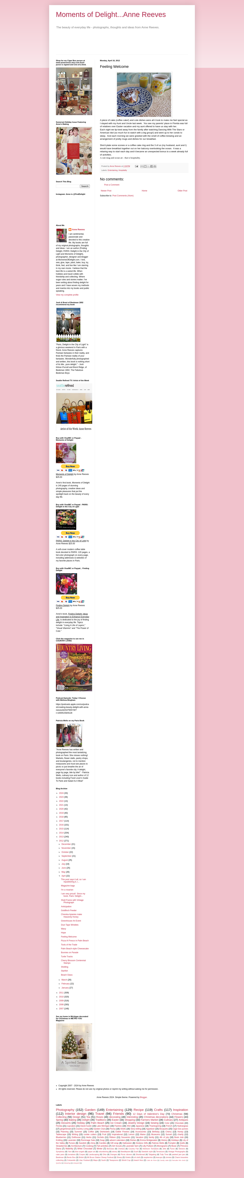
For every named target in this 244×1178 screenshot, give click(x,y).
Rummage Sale (88, 1140)
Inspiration (180, 1110)
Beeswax (110, 1149)
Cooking (89, 1146)
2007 (61, 1008)
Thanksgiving (155, 1126)
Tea (88, 1117)
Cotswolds (71, 1160)
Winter (100, 1148)
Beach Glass (67, 975)
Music (174, 1146)
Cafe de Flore (152, 1160)
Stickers (182, 1149)
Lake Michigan (103, 1126)
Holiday (81, 1123)
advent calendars (117, 1140)
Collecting (61, 1117)
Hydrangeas (182, 1126)
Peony (113, 1129)
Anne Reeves (78, 229)
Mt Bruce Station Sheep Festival (100, 1157)
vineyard (76, 1163)
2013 (61, 837)
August (65, 860)
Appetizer (150, 1129)
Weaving (67, 1163)
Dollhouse (76, 1137)
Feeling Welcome (69, 937)
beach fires (138, 1160)
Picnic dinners (126, 1154)
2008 (61, 1004)
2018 (61, 817)
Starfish (64, 971)
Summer (78, 1132)
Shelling (64, 967)
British (81, 1157)
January (65, 988)
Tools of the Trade (69, 945)
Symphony (60, 1152)
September (67, 856)
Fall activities (102, 1146)
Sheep (119, 1157)
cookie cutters (90, 1134)
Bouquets (163, 1129)
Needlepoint (125, 1152)
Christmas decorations (156, 1117)
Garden (90, 1110)
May (64, 872)
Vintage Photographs (176, 1152)
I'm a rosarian (67, 890)
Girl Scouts (117, 1146)
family (151, 1137)
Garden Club (99, 1129)
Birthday (156, 1132)
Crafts (158, 1110)
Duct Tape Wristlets (69, 925)
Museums (155, 1134)
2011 (61, 993)
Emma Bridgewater (148, 1140)
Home (144, 191)
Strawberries (61, 1146)
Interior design (75, 1113)
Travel (99, 1113)
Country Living (82, 1129)
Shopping (130, 1119)
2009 (61, 1000)
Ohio (105, 1154)
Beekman (60, 1157)
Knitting (59, 1140)
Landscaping (94, 1154)
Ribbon (112, 1137)
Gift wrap (114, 1143)
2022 (61, 801)
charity (180, 1134)
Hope (63, 932)
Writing (75, 1134)
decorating (114, 1117)
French (169, 1126)
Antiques (183, 1119)
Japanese (140, 1126)
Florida (59, 1126)
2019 (61, 813)
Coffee (91, 1132)
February (66, 984)
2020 (61, 809)
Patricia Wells (158, 1143)
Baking (72, 1119)
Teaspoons (113, 1160)
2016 (61, 825)
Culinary (168, 1119)
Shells (123, 1129)
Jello (164, 1149)
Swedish (82, 1143)
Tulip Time (164, 1154)
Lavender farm (132, 1146)
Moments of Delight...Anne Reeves (111, 14)
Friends (118, 1113)
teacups (159, 1157)
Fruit (104, 1134)
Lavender (72, 1140)
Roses (99, 1117)
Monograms (162, 1146)
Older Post (182, 191)
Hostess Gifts (142, 1143)
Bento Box (71, 1157)
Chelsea (121, 1149)
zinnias (168, 1157)
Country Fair (133, 1149)
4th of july (164, 1137)
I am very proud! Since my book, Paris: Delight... (73, 894)
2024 (61, 793)
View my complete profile (67, 295)
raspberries (148, 1157)
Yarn (70, 1152)
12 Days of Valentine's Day (149, 1114)
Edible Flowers (122, 1132)
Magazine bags (68, 886)
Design (76, 1117)
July (64, 864)
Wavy (63, 929)
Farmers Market (149, 1119)
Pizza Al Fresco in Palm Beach (75, 940)
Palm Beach (97, 1123)
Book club (179, 1137)
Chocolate (179, 1123)
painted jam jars (178, 1154)
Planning (65, 1132)
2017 (61, 821)
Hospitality (122, 170)
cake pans (60, 1154)
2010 (61, 997)
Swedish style (147, 1152)
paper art (91, 1152)
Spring (59, 1119)
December (67, 844)
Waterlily (69, 1148)
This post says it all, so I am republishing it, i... (73, 880)
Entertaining (113, 170)
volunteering (104, 1152)
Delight (86, 1119)
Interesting (132, 1117)
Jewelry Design (136, 1123)
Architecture (76, 1146)
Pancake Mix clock (179, 1160)
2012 (61, 841)
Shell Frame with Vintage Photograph (72, 901)
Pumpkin (172, 1143)
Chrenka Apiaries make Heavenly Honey (71, 915)
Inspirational (117, 1134)
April (64, 876)
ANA (129, 1126)
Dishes (133, 1140)
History (164, 1140)
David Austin (86, 1126)
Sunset (169, 1134)
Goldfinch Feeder (69, 910)
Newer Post (106, 191)
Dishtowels (105, 1132)
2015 (61, 829)
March (65, 980)
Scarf (136, 1152)
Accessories (140, 1132)
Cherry (169, 1132)
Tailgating (152, 1154)
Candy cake (164, 1160)
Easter (115, 1119)
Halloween (127, 1143)
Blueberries (61, 1137)
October (65, 852)
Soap (102, 1140)
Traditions (100, 1119)
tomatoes (71, 1154)
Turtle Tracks (67, 956)
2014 (61, 833)
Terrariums (160, 1152)
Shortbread (140, 1154)
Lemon (131, 1134)
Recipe (139, 1110)
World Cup (126, 1160)
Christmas (176, 1114)
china (92, 1143)
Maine (143, 1134)
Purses (72, 1143)
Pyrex (172, 1149)
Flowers (178, 1117)
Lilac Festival (84, 1160)
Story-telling (135, 1129)
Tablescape (61, 1134)
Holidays (175, 1140)
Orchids (100, 1137)
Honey (180, 1132)
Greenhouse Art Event (71, 921)
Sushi (103, 1160)
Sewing (155, 1123)
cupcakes (71, 1126)
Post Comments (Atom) (123, 195)
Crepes (82, 1154)
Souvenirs (125, 1137)
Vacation (139, 1137)
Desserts (66, 1123)
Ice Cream (116, 1123)
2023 (61, 797)
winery (114, 1152)
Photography (65, 1110)
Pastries (118, 1126)
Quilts (182, 1143)
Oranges (113, 1154)
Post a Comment (111, 185)
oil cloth (137, 1157)
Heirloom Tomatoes (151, 1149)
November (67, 848)
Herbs (89, 1137)
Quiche (58, 1163)
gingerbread (65, 1129)
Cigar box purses (180, 1129)
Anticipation (66, 906)
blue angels (80, 1152)
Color (167, 1123)
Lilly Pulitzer (147, 1146)
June (64, 868)
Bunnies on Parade (69, 952)
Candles (102, 1143)
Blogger (143, 1097)
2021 (61, 805)
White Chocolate (85, 1148)
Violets (128, 1157)
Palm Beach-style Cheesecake (75, 948)
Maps (95, 1160)
